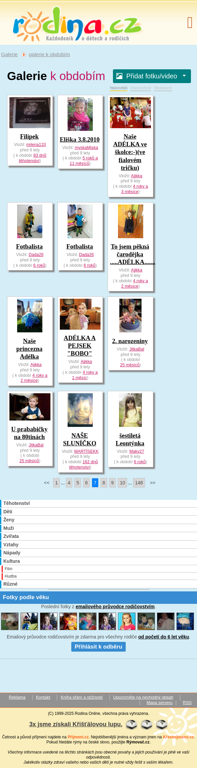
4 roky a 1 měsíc (84, 375)
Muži (8, 528)
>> (152, 482)
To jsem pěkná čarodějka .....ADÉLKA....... (132, 254)
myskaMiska (86, 147)
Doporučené (140, 88)
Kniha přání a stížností (82, 697)
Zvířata (11, 536)
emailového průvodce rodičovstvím (115, 606)
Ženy (8, 519)
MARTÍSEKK (86, 451)
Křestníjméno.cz (178, 737)
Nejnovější (118, 88)
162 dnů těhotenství (83, 465)
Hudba (10, 576)
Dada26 (36, 254)
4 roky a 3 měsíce (134, 189)
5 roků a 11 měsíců (84, 161)
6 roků (39, 265)
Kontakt (43, 697)
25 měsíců (130, 365)
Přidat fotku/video (153, 76)
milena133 (36, 144)
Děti (7, 511)
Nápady (12, 552)
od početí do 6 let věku (163, 636)
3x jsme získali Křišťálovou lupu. (75, 724)
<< (46, 482)
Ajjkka (137, 176)
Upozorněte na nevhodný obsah (143, 697)
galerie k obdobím (49, 54)
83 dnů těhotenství (32, 158)
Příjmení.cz (78, 737)
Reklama (17, 697)
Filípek (29, 136)
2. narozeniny (130, 341)
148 (139, 482)
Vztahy (10, 544)
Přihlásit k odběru (98, 647)
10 (122, 482)
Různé (10, 584)
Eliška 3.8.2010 (80, 139)
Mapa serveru (159, 702)
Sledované (163, 88)
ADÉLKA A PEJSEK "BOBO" (80, 346)
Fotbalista (29, 246)
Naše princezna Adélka (29, 349)
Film (8, 568)
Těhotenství (16, 503)
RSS (187, 702)
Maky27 (136, 451)
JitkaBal (136, 349)
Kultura (11, 561)
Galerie (9, 54)
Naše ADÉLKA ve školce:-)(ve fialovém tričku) (130, 152)
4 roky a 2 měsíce (134, 284)
